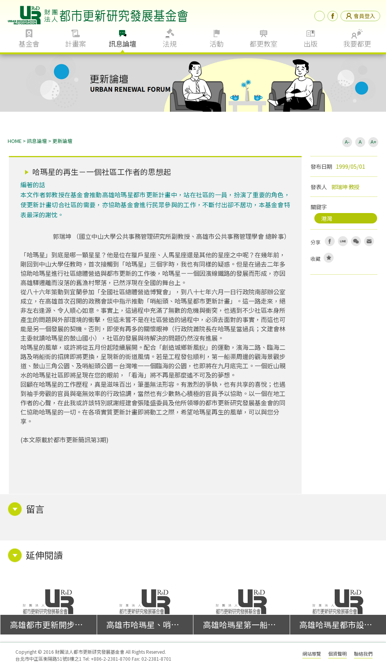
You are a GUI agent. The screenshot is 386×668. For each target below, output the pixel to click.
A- (347, 141)
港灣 (326, 218)
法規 (169, 44)
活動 (216, 44)
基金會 (28, 44)
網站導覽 (311, 653)
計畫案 (75, 44)
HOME (15, 140)
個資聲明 (337, 653)
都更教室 (263, 44)
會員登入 (360, 16)
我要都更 (357, 44)
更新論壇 (62, 140)
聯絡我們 (363, 653)
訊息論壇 (122, 44)
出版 (310, 44)
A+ (373, 141)
